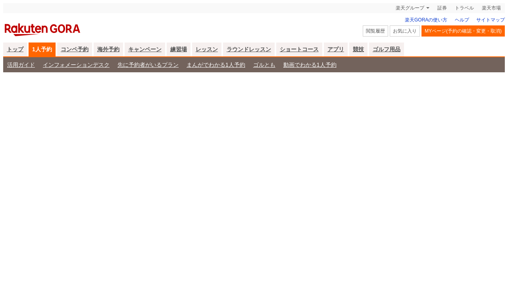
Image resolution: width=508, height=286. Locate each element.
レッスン (207, 49)
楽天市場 (491, 8)
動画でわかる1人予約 (310, 65)
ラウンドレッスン (249, 49)
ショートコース (299, 49)
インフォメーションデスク (76, 65)
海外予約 (108, 49)
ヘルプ (462, 20)
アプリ (335, 49)
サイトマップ (490, 20)
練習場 (178, 49)
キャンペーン (145, 49)
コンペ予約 (75, 49)
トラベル (464, 8)
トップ (15, 49)
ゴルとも (264, 65)
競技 (358, 49)
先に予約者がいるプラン (148, 65)
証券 (442, 8)
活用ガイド (21, 65)
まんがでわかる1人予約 (216, 65)
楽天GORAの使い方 (426, 20)
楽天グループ (410, 8)
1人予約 (42, 49)
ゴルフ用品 (386, 49)
